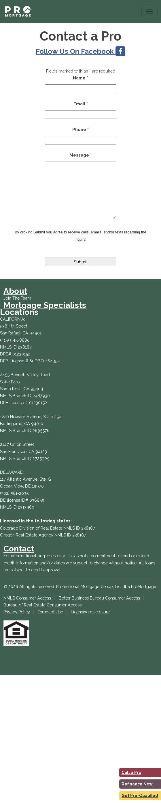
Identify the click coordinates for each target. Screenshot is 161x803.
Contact (18, 548)
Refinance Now (137, 784)
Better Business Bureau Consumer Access (99, 597)
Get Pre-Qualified (140, 795)
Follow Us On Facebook (80, 51)
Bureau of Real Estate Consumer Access (42, 604)
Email (80, 103)
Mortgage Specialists (44, 305)
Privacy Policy (16, 611)
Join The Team (17, 298)
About (15, 291)
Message (80, 155)
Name (80, 77)
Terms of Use (50, 611)
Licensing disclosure (90, 611)
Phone (80, 129)
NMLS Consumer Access (27, 597)
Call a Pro (131, 772)
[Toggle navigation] (149, 11)
